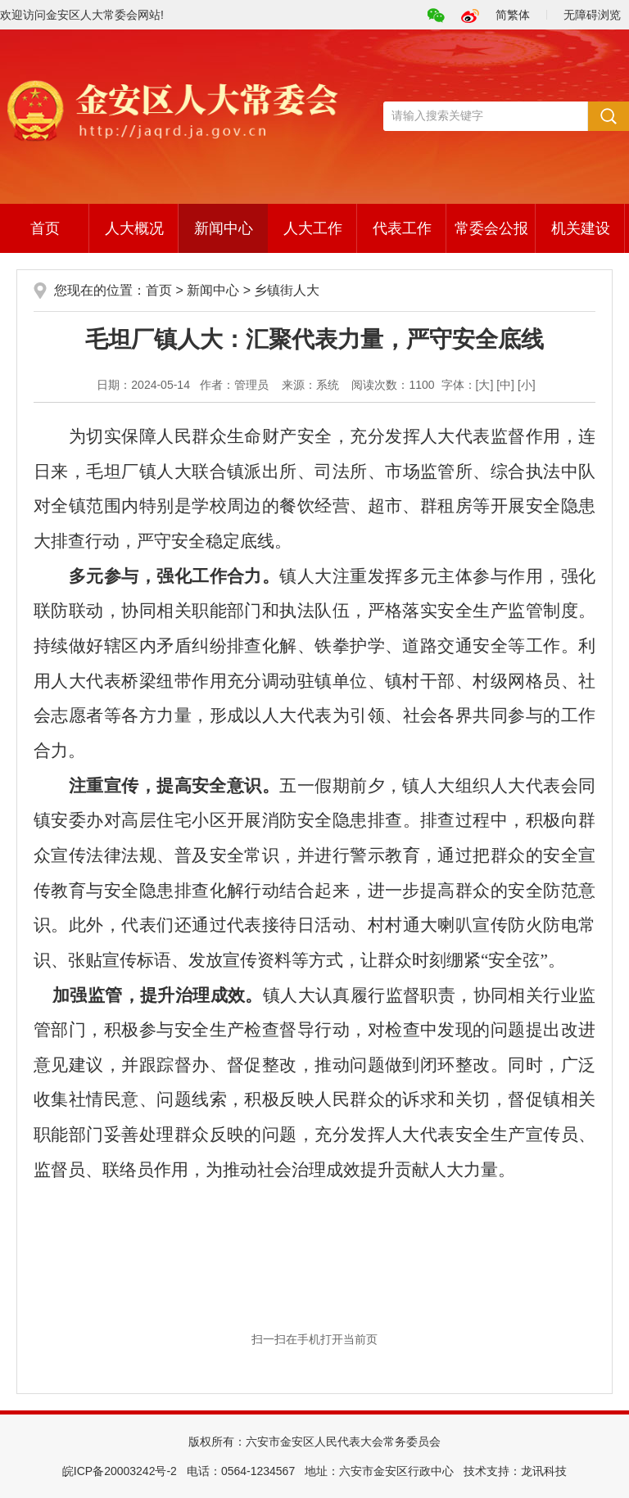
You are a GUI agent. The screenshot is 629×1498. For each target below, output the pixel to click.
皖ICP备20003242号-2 (119, 1471)
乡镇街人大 (286, 290)
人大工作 (312, 228)
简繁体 (513, 14)
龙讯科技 (544, 1471)
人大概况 (134, 228)
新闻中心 (223, 228)
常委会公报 (491, 228)
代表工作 (402, 228)
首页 (45, 228)
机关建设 (580, 228)
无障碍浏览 (592, 14)
